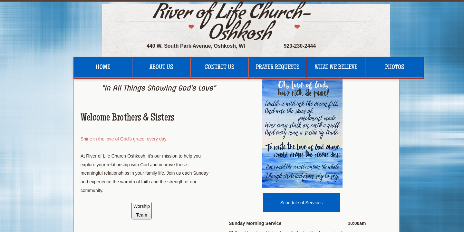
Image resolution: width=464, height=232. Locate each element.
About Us (161, 67)
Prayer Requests (277, 67)
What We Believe (336, 67)
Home (103, 67)
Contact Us (219, 67)
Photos (394, 67)
